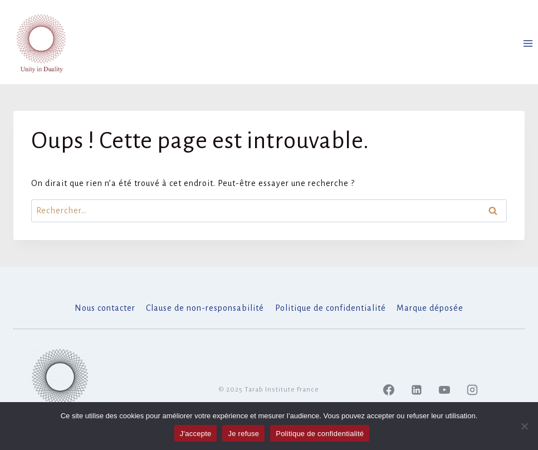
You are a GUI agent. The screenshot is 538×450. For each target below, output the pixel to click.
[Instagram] (472, 390)
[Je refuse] (524, 426)
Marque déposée (430, 308)
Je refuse (243, 433)
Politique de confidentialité (330, 308)
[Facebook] (389, 390)
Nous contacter (105, 308)
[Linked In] (416, 390)
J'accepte (196, 433)
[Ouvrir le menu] (527, 43)
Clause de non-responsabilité (205, 308)
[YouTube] (444, 390)
